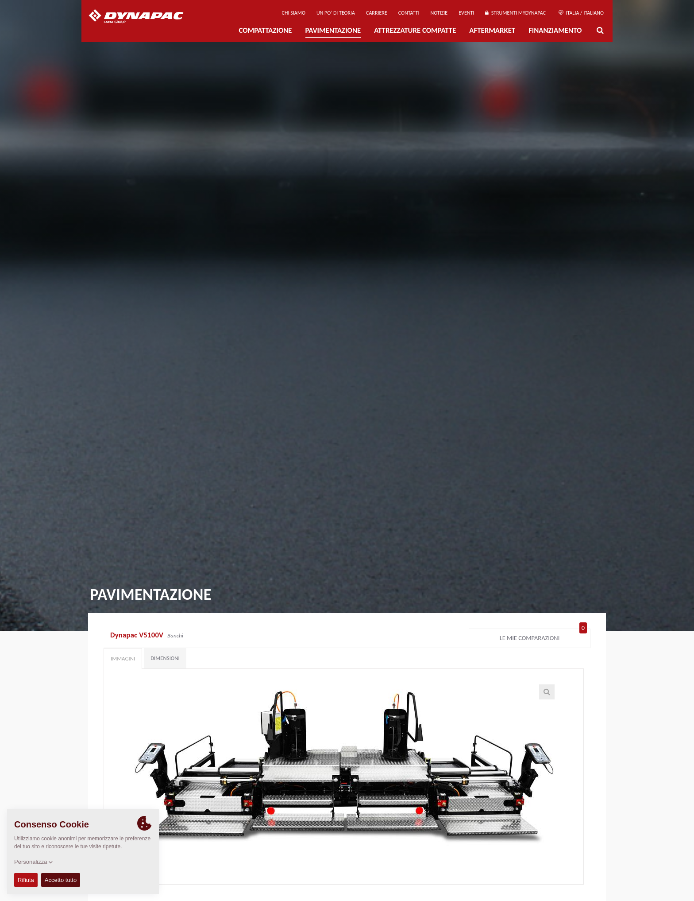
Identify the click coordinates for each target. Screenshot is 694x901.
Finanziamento (555, 30)
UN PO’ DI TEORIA (335, 13)
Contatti (409, 13)
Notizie (438, 13)
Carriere (376, 13)
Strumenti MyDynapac (515, 13)
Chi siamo (293, 13)
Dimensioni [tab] (165, 658)
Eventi (466, 13)
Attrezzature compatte (415, 30)
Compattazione (265, 30)
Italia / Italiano (581, 13)
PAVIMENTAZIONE (333, 30)
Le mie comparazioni (543, 636)
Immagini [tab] (123, 658)
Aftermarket (492, 30)
